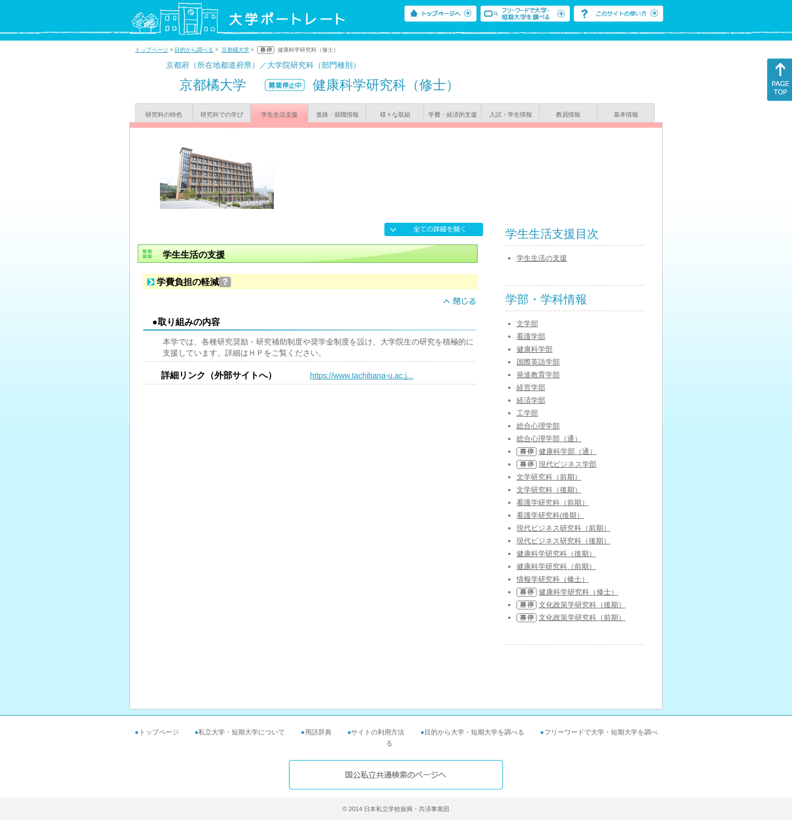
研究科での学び (221, 114)
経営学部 (531, 387)
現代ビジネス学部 (567, 464)
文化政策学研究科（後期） (582, 605)
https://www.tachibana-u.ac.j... (361, 375)
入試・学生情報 (510, 114)
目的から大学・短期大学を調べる (474, 732)
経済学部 (531, 400)
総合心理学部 (538, 426)
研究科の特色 (164, 114)
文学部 (527, 323)
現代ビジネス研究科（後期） (563, 541)
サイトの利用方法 (377, 732)
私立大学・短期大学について (241, 732)
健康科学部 (535, 349)
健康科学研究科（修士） (578, 592)
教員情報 (568, 114)
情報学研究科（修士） (553, 579)
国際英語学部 (538, 362)
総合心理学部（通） (549, 438)
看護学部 (531, 336)
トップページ (151, 50)
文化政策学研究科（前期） (582, 617)
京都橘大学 (235, 50)
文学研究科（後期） (549, 490)
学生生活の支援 (542, 258)
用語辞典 (318, 732)
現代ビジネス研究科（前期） (563, 528)
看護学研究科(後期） (550, 515)
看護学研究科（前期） (553, 502)
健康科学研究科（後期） (556, 553)
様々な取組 (395, 114)
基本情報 (626, 114)
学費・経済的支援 (452, 114)
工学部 (527, 413)
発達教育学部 (538, 375)
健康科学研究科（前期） (556, 566)
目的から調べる (193, 50)
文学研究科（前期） (549, 477)
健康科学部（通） (567, 451)
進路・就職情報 (337, 114)
